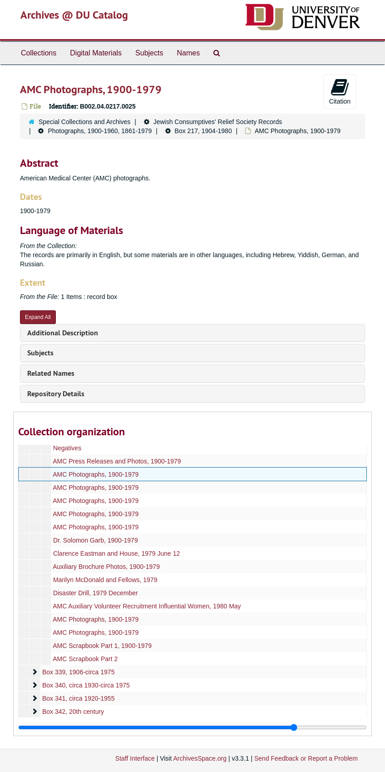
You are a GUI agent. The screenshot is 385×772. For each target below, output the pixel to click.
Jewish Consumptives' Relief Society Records (217, 121)
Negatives (67, 448)
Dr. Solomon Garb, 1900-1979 (95, 540)
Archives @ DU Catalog (74, 15)
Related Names (50, 373)
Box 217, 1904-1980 (203, 130)
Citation (339, 91)
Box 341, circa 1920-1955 (78, 698)
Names (188, 53)
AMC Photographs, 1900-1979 (95, 474)
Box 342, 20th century (73, 711)
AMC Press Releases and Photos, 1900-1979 (117, 461)
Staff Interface (135, 758)
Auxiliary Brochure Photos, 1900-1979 (106, 566)
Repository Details (55, 393)
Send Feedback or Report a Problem (306, 758)
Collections (38, 53)
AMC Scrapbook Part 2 (85, 658)
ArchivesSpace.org (200, 758)
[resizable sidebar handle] (192, 727)
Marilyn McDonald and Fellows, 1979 (105, 579)
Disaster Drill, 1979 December (95, 593)
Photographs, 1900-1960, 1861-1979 (100, 130)
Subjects (149, 53)
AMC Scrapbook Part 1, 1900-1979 (102, 645)
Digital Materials (96, 53)
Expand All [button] (38, 317)
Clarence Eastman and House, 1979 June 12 (116, 553)
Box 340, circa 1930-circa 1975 (86, 685)
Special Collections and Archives (84, 121)
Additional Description (62, 333)
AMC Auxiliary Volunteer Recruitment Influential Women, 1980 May (147, 606)
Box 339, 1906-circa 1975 (78, 672)
